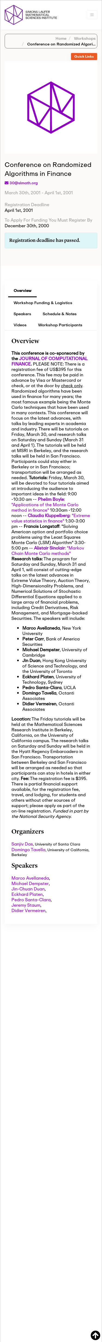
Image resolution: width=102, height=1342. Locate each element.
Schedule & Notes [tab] (60, 314)
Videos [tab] (20, 325)
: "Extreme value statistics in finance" (50, 518)
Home (60, 38)
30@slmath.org (24, 183)
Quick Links (84, 56)
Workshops (84, 38)
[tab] (84, 56)
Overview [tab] (22, 290)
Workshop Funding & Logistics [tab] (43, 302)
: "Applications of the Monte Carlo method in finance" (45, 504)
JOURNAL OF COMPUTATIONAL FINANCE (49, 361)
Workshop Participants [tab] (60, 325)
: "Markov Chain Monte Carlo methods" (47, 550)
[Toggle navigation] (92, 14)
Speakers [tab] (22, 314)
